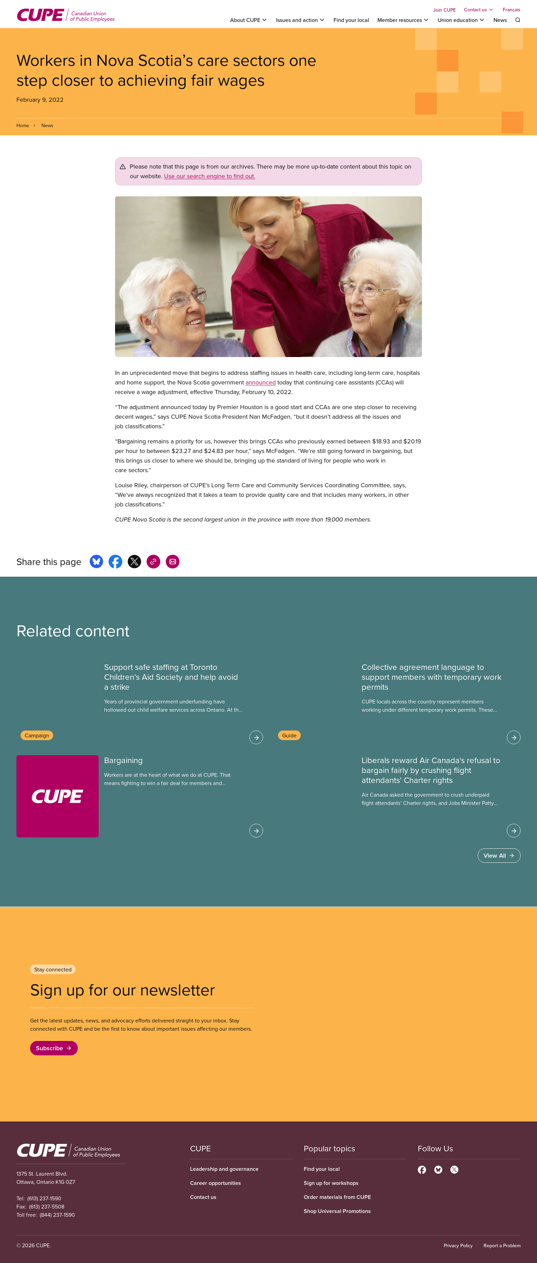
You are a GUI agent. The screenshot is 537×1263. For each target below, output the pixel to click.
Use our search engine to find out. (209, 176)
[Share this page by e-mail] (172, 563)
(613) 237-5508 (46, 1206)
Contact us (203, 1197)
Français (512, 9)
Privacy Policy (458, 1245)
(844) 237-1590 (57, 1214)
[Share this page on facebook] (115, 563)
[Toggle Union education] (461, 19)
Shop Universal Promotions (337, 1211)
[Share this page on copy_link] (153, 563)
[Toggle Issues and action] (300, 19)
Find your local (351, 20)
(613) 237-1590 (44, 1198)
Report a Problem (502, 1245)
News (500, 20)
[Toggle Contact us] (479, 9)
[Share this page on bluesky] (96, 563)
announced (261, 382)
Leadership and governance (224, 1169)
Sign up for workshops (331, 1183)
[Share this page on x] (134, 563)
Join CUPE (444, 10)
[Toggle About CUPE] (249, 19)
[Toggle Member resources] (403, 19)
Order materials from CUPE (337, 1197)
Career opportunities (215, 1183)
